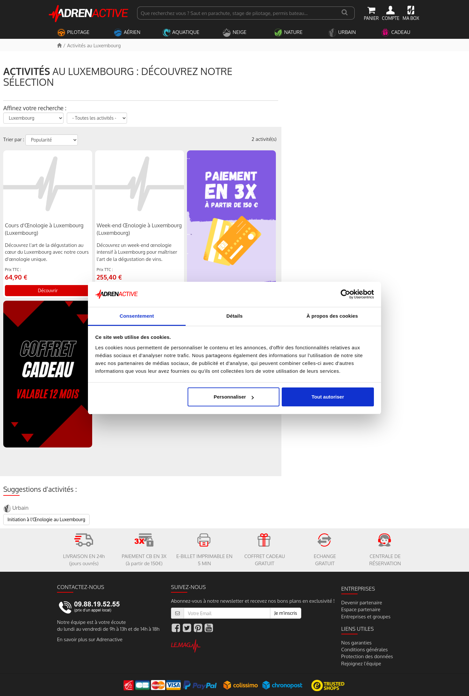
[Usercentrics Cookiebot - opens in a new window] (345, 294)
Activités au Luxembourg (94, 45)
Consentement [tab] (137, 316)
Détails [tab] (234, 316)
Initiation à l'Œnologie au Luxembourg (46, 519)
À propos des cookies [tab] (332, 316)
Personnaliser (234, 397)
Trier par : (13, 139)
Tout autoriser (328, 397)
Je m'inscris (285, 613)
